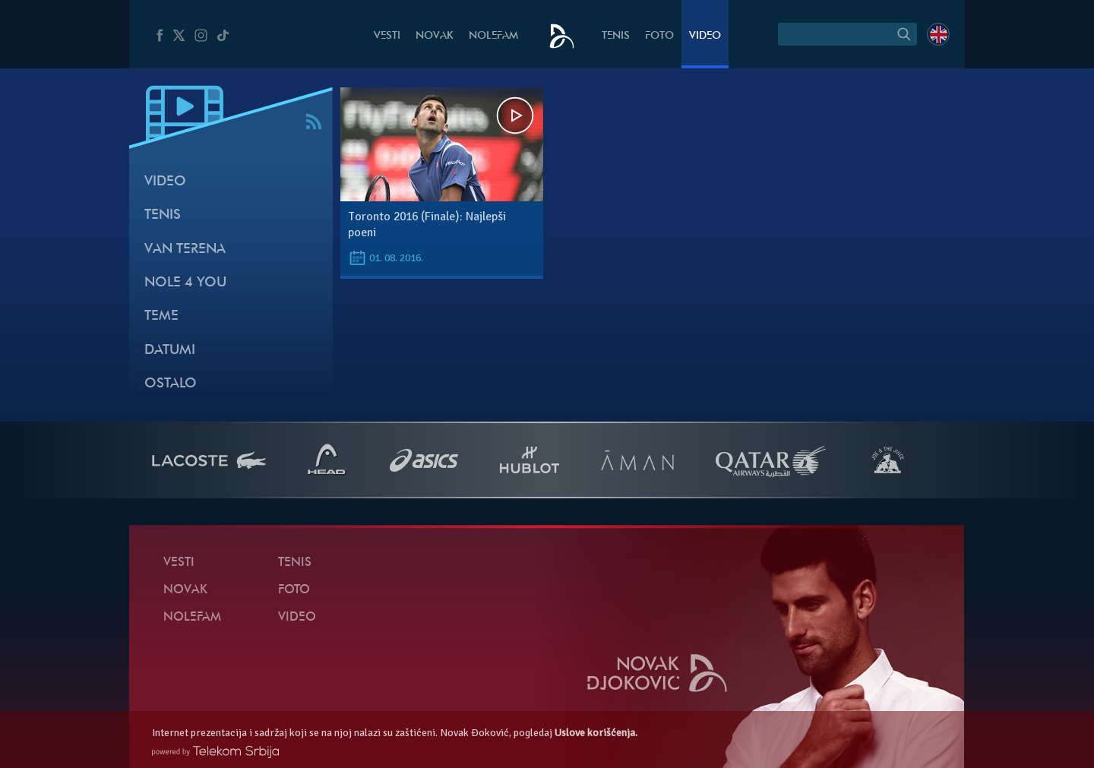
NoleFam (493, 36)
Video (705, 36)
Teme (161, 316)
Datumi (169, 350)
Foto (659, 36)
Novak (435, 36)
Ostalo (170, 384)
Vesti (387, 36)
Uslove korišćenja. (596, 732)
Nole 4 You (185, 283)
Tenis (616, 36)
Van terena (185, 249)
